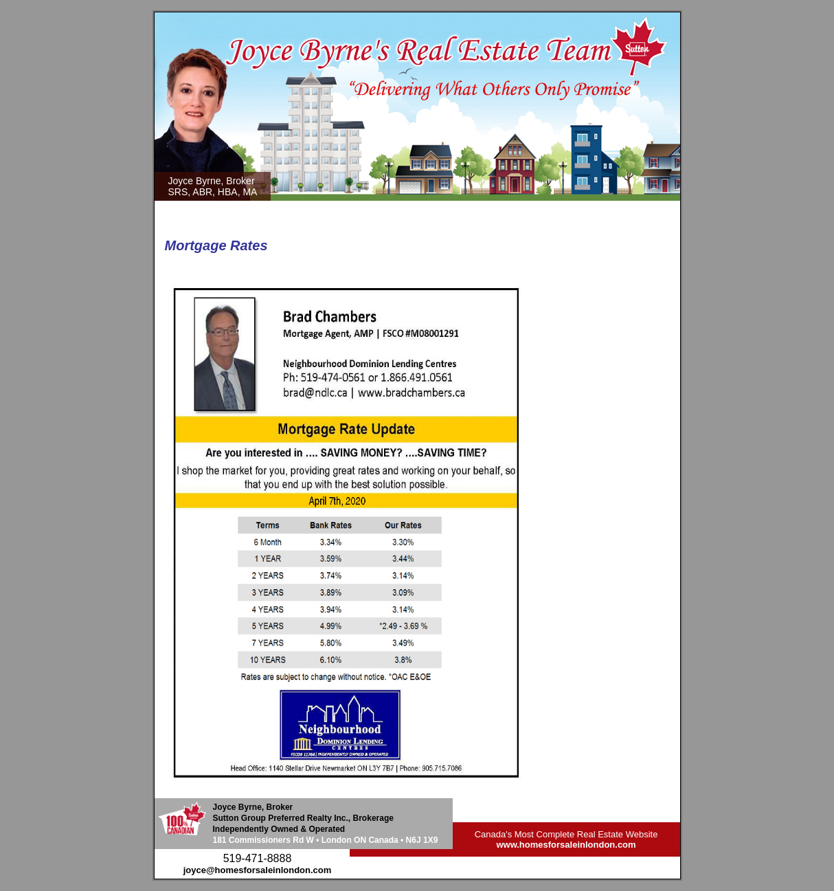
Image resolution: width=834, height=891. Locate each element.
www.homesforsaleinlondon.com (565, 844)
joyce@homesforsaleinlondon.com (257, 870)
